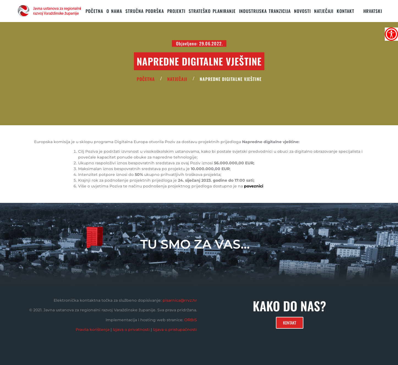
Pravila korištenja (92, 329)
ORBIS (190, 319)
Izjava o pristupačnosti (175, 329)
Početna (94, 11)
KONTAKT (345, 11)
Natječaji (323, 11)
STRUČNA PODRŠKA (144, 11)
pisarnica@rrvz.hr (180, 300)
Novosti (302, 11)
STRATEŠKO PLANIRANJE (212, 11)
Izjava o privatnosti (131, 329)
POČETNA (146, 79)
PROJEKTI (176, 11)
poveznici (254, 186)
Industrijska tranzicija (265, 11)
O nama (114, 11)
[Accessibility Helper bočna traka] (391, 34)
